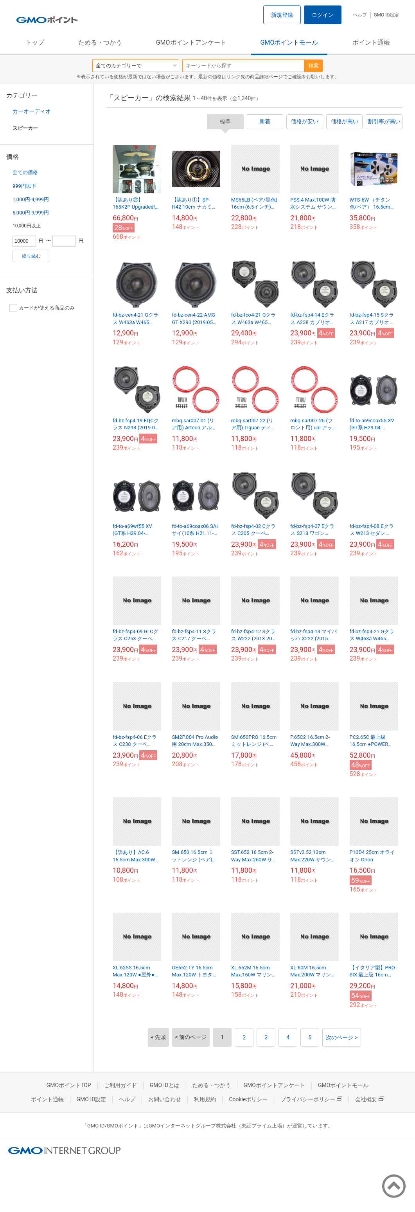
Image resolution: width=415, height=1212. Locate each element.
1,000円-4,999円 (31, 199)
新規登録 (282, 15)
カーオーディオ (32, 111)
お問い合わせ (164, 1099)
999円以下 (24, 186)
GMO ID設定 (386, 15)
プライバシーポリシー (311, 1099)
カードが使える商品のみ (42, 308)
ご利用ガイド (120, 1085)
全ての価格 (25, 172)
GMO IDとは (165, 1085)
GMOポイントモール (289, 42)
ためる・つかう (100, 42)
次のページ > (342, 1037)
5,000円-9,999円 (31, 213)
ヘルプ (360, 15)
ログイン (323, 15)
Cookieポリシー (248, 1099)
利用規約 (205, 1099)
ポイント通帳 (371, 42)
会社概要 (369, 1099)
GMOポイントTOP (69, 1085)
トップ (34, 42)
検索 (314, 65)
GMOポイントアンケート (191, 42)
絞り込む (31, 256)
